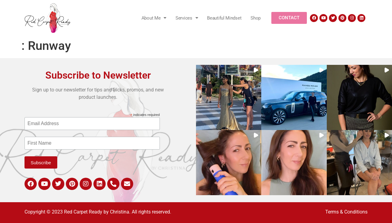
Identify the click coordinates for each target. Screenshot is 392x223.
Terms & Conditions (346, 212)
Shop (256, 18)
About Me (153, 18)
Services (186, 18)
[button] (228, 97)
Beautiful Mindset (224, 18)
